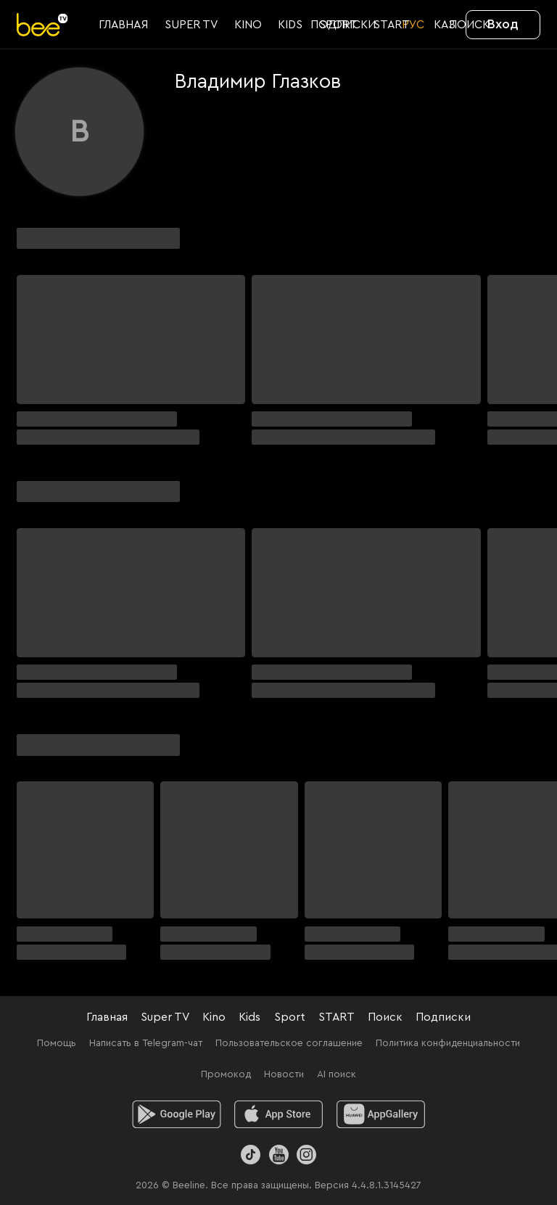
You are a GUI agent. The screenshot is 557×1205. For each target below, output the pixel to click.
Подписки (443, 1017)
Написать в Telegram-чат (145, 1043)
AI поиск (336, 1074)
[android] (176, 1114)
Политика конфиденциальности (448, 1043)
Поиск (385, 1017)
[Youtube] (278, 1154)
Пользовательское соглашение (289, 1043)
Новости (284, 1074)
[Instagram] (306, 1154)
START (336, 1017)
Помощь (56, 1043)
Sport (289, 1017)
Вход (503, 23)
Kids (249, 1017)
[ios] (278, 1114)
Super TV (165, 1017)
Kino (214, 1017)
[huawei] (381, 1114)
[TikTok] (250, 1154)
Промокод (226, 1074)
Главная (107, 1017)
